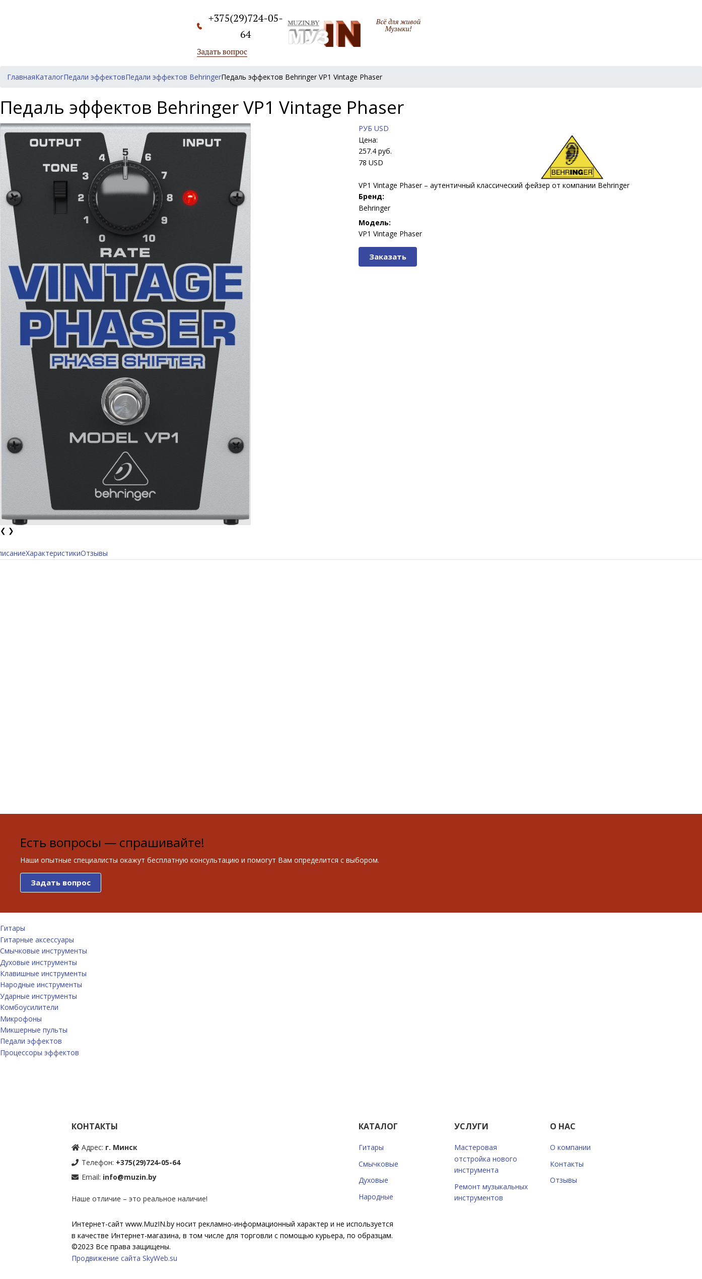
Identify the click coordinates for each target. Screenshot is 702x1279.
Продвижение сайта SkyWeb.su (124, 1258)
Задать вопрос (222, 51)
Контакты (567, 1164)
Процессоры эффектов (39, 1052)
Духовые (373, 1180)
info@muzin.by (130, 1177)
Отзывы (94, 553)
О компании (570, 1147)
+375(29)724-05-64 (148, 1162)
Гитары (12, 928)
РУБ (365, 128)
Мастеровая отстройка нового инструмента (485, 1158)
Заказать (387, 256)
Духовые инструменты (38, 962)
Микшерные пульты (33, 1030)
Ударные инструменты (38, 996)
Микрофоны (21, 1019)
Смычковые (378, 1164)
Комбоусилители (29, 1007)
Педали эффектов (31, 1041)
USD (381, 128)
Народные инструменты (41, 984)
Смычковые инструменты (43, 950)
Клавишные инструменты (43, 973)
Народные (376, 1196)
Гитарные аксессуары (37, 939)
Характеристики (53, 553)
